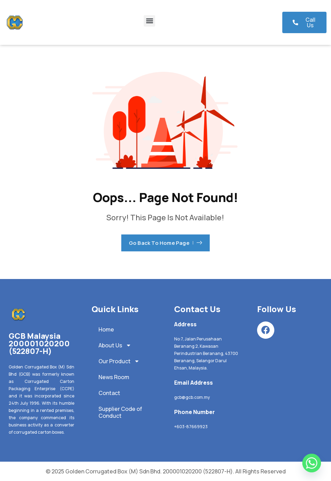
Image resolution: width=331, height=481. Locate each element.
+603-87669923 (191, 427)
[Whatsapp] (311, 463)
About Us (114, 345)
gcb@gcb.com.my (192, 397)
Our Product (119, 361)
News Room (113, 377)
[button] (149, 21)
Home (106, 329)
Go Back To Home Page (165, 243)
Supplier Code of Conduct (120, 412)
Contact (109, 393)
